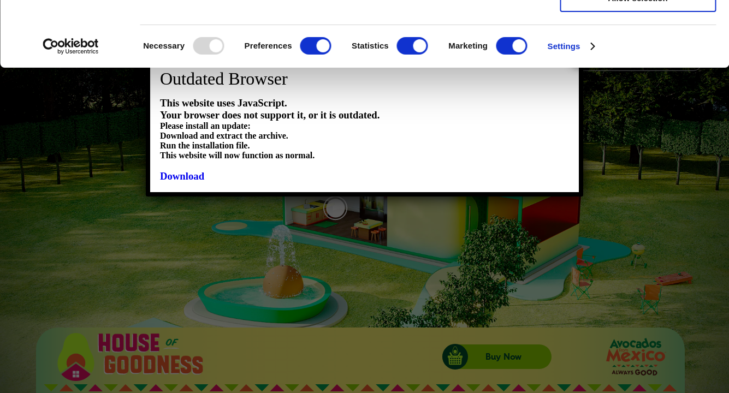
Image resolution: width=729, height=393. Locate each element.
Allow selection (637, 59)
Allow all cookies (638, 27)
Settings (564, 111)
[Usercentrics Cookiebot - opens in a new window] (70, 111)
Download (182, 176)
